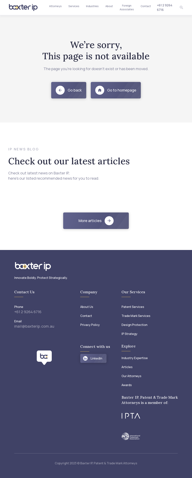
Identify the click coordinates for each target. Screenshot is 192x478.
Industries (92, 6)
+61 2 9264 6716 (27, 311)
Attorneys (55, 6)
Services (73, 6)
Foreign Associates (127, 7)
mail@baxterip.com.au (34, 326)
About (109, 6)
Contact (146, 6)
